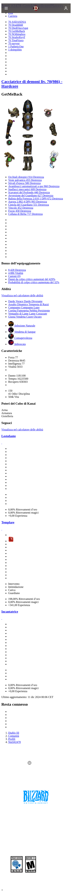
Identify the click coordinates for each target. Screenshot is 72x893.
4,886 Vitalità (15, 273)
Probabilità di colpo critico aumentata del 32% (33, 282)
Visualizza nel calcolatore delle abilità (22, 295)
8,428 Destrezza (17, 269)
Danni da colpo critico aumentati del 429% (31, 279)
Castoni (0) (14, 276)
